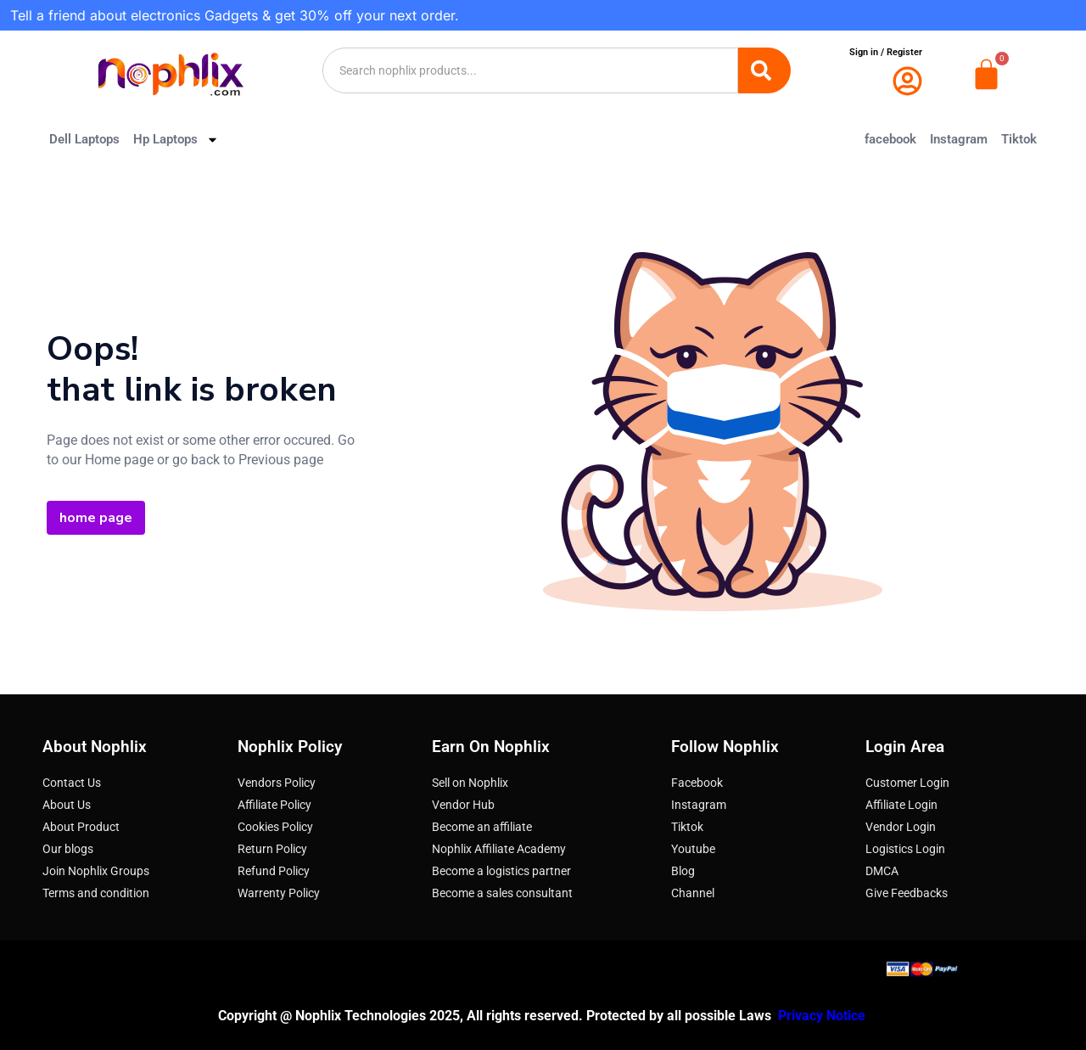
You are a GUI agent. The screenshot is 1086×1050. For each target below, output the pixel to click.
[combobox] (530, 70)
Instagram (959, 139)
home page (95, 517)
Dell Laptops (84, 139)
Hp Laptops (176, 139)
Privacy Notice (823, 1016)
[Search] (764, 70)
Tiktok (1019, 139)
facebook (890, 139)
